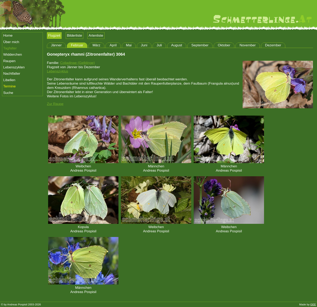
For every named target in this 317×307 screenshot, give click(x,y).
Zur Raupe (55, 104)
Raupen (9, 61)
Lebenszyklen (14, 67)
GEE (313, 304)
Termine (9, 86)
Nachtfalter (11, 73)
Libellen (9, 80)
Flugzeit (54, 35)
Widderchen (12, 54)
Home (8, 35)
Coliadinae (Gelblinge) (77, 63)
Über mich (11, 42)
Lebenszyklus (57, 71)
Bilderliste (74, 35)
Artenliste (96, 35)
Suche (8, 93)
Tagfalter (10, 48)
